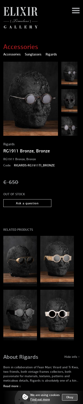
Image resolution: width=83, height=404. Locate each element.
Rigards (9, 144)
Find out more (40, 399)
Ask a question (27, 203)
